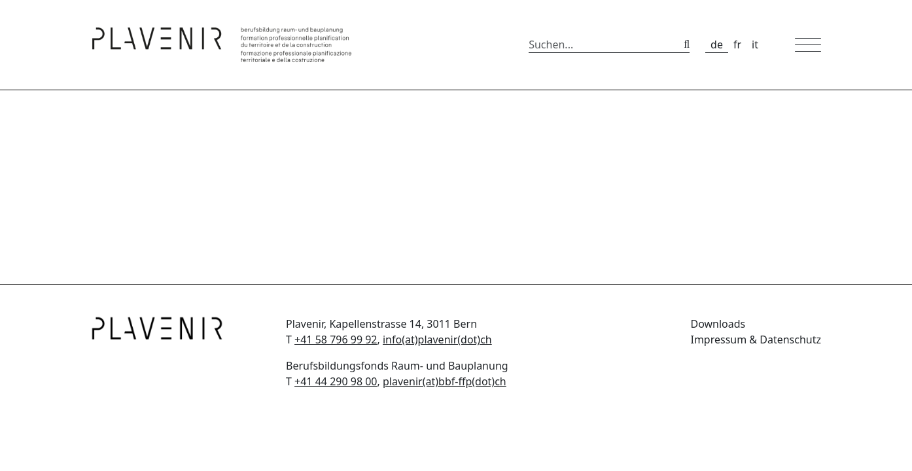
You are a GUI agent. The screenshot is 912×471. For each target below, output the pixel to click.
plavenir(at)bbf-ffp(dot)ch (444, 381)
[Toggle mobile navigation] (808, 45)
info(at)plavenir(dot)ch (437, 339)
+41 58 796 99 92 (335, 339)
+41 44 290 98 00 (335, 381)
